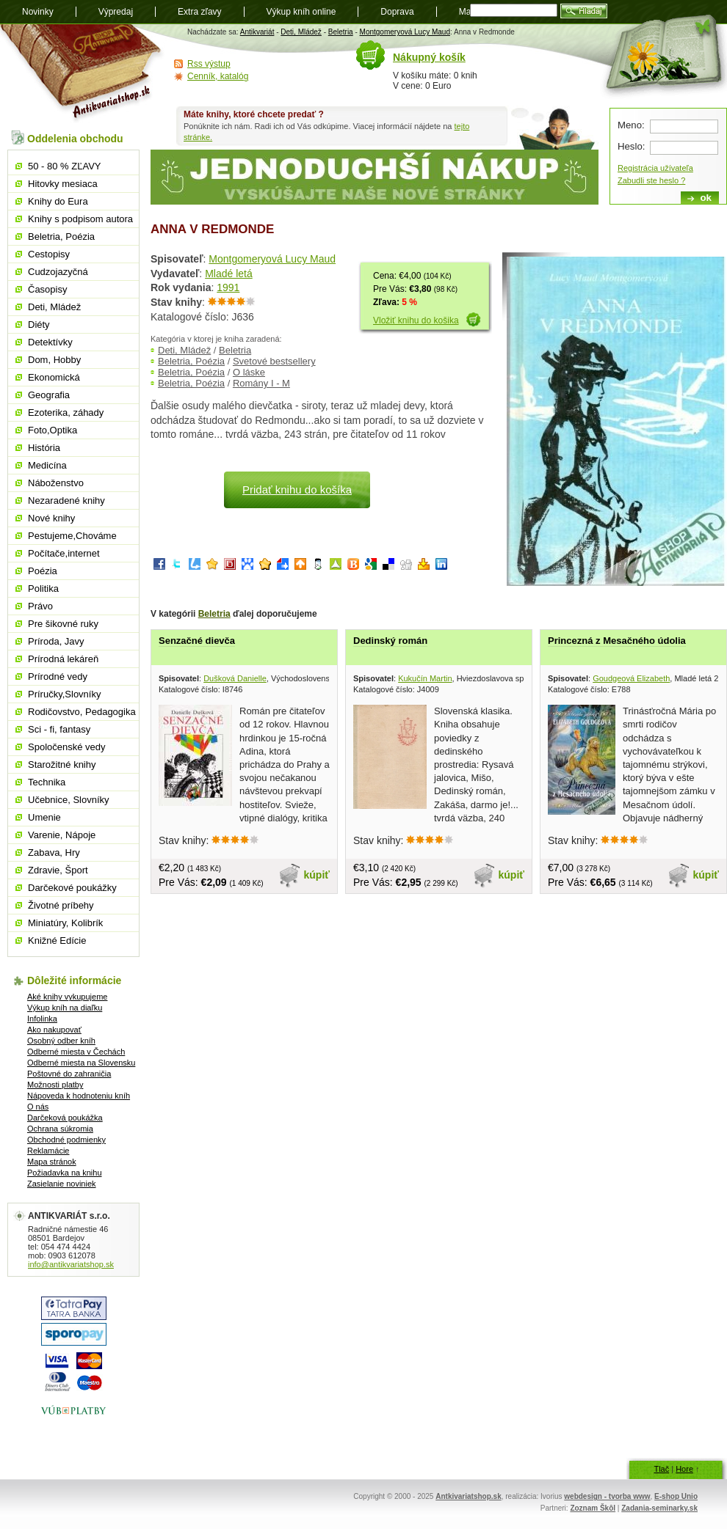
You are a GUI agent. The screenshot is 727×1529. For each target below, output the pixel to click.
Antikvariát (257, 32)
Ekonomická (54, 377)
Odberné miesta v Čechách (76, 1051)
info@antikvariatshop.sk (71, 1264)
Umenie (44, 817)
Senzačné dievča (197, 640)
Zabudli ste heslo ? (651, 180)
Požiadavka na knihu (64, 1172)
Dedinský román (390, 640)
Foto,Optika (52, 430)
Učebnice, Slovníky (68, 799)
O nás (37, 1106)
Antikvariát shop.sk (82, 73)
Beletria (340, 32)
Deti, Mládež (301, 32)
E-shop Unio (676, 1496)
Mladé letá (229, 273)
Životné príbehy (61, 905)
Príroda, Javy (56, 641)
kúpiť (317, 875)
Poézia (42, 570)
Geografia (49, 394)
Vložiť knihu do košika (416, 320)
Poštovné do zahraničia (69, 1073)
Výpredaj (115, 12)
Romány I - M (261, 383)
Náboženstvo (56, 482)
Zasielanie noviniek (61, 1183)
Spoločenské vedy (67, 746)
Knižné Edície (57, 940)
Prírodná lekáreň (63, 658)
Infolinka (42, 1018)
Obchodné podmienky (66, 1139)
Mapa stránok (51, 1161)
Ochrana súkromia (60, 1128)
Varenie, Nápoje (61, 834)
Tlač (661, 1468)
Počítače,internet (64, 553)
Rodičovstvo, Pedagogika (82, 711)
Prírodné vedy (57, 676)
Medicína (47, 465)
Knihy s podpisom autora (80, 218)
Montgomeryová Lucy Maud (405, 32)
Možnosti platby (55, 1084)
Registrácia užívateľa (655, 168)
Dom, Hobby (54, 359)
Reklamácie (48, 1150)
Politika (43, 588)
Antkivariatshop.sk (468, 1496)
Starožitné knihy (62, 764)
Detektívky (50, 342)
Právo (40, 606)
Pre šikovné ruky (63, 623)
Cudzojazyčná (58, 271)
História (44, 447)
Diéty (39, 324)
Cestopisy (49, 254)
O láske (249, 372)
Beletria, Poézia (191, 361)
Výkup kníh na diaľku (64, 1007)
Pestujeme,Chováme (72, 535)
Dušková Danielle (235, 678)
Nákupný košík (429, 57)
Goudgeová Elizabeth (631, 678)
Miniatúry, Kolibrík (65, 922)
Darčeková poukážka (65, 1117)
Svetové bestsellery (274, 361)
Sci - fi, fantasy (59, 729)
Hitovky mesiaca (63, 183)
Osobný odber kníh (61, 1040)
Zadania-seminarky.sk (659, 1508)
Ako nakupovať (54, 1029)
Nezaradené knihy (66, 500)
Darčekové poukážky (72, 887)
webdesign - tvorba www (607, 1496)
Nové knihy (51, 518)
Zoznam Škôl (592, 1508)
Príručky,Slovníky (64, 694)
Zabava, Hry (54, 852)
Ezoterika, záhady (66, 412)
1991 (228, 287)
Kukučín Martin (425, 678)
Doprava (396, 12)
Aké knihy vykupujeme (67, 996)
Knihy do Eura (58, 201)
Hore (684, 1468)
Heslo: (631, 146)
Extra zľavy (200, 12)
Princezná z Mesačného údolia (617, 640)
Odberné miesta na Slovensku (81, 1062)
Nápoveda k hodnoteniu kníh (78, 1095)
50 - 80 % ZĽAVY (64, 166)
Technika (46, 782)
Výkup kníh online (301, 12)
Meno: (631, 125)
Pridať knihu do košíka (297, 489)
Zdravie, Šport (58, 870)
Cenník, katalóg (217, 76)
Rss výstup (209, 64)
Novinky (38, 12)
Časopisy (47, 289)
